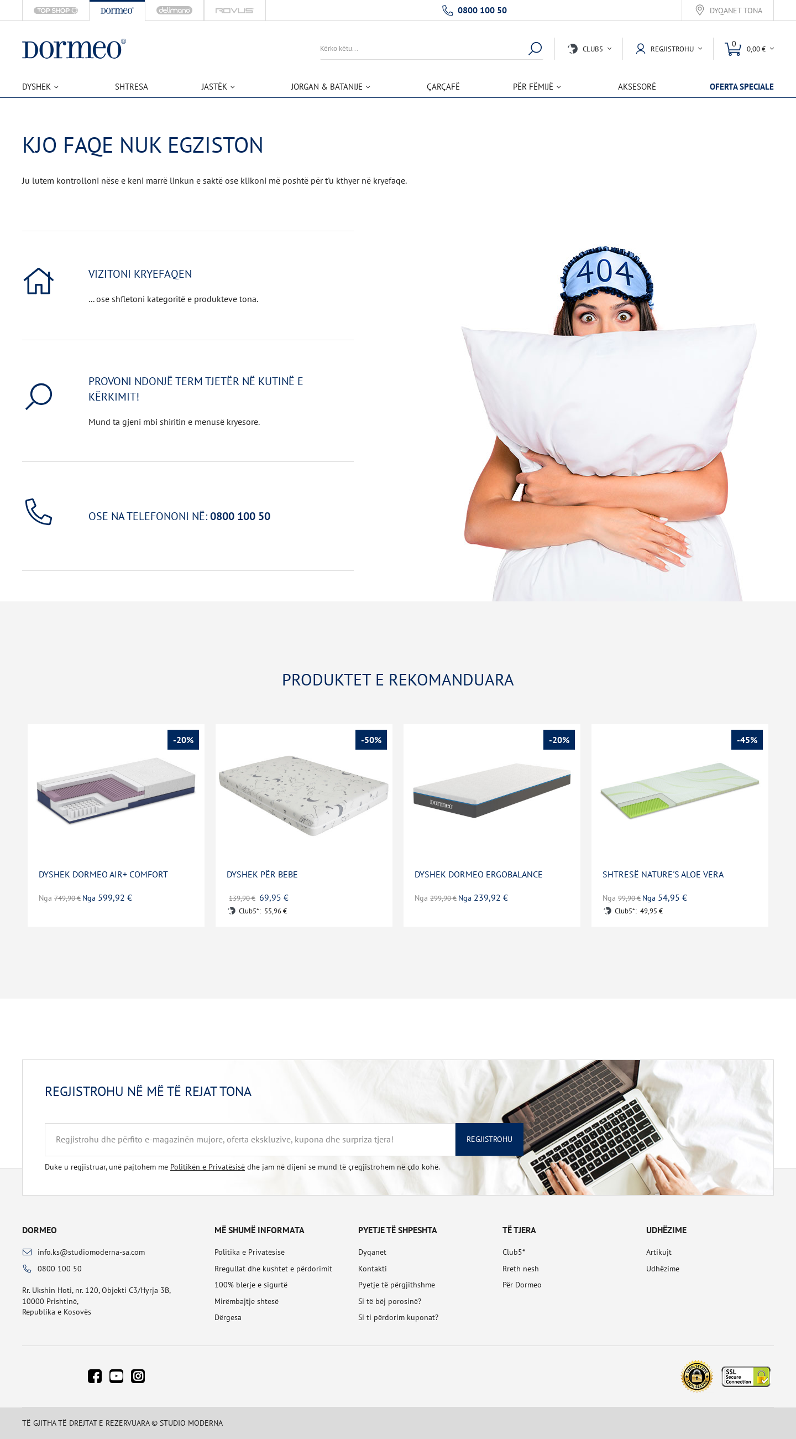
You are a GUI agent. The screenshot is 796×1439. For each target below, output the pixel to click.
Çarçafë (443, 86)
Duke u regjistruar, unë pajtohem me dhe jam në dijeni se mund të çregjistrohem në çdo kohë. (242, 1167)
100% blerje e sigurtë (250, 1285)
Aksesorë (637, 86)
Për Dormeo (522, 1285)
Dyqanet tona (736, 10)
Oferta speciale (742, 86)
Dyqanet (372, 1252)
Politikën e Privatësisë (207, 1167)
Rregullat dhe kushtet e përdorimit (273, 1269)
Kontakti (372, 1269)
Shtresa (131, 86)
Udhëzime (662, 1269)
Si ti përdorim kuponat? (398, 1317)
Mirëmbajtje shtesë (246, 1301)
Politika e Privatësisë (249, 1252)
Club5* (513, 1252)
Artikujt (659, 1252)
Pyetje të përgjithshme (396, 1285)
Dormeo (39, 1229)
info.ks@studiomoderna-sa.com (91, 1252)
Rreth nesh (520, 1269)
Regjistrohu (489, 1139)
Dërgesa (228, 1317)
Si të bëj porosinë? (389, 1301)
